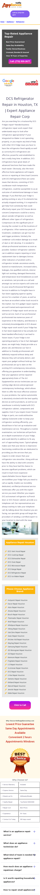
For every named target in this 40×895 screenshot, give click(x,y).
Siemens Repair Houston (17, 679)
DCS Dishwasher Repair (16, 558)
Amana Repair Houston (17, 611)
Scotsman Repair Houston (18, 668)
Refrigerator (20, 22)
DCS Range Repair (14, 569)
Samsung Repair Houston (17, 646)
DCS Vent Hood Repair (16, 551)
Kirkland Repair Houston (17, 682)
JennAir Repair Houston (17, 689)
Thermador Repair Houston (18, 618)
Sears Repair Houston (16, 636)
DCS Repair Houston (15, 671)
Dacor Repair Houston (16, 603)
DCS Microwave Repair (16, 565)
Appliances (10, 22)
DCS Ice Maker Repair (16, 576)
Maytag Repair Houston (17, 643)
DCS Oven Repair (14, 562)
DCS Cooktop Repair (16, 555)
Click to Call (20, 705)
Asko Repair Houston (16, 607)
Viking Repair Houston (16, 629)
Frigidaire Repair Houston (17, 661)
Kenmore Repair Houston (17, 657)
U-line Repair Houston (16, 675)
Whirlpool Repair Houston (18, 625)
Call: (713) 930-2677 (20, 61)
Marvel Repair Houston (16, 686)
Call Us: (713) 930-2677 (18, 14)
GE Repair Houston (15, 654)
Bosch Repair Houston (16, 614)
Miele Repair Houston (16, 693)
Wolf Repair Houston (16, 621)
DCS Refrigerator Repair (17, 572)
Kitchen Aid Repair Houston (18, 639)
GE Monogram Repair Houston (20, 650)
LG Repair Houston (15, 664)
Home (2, 22)
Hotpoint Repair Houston (17, 600)
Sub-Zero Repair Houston (17, 632)
